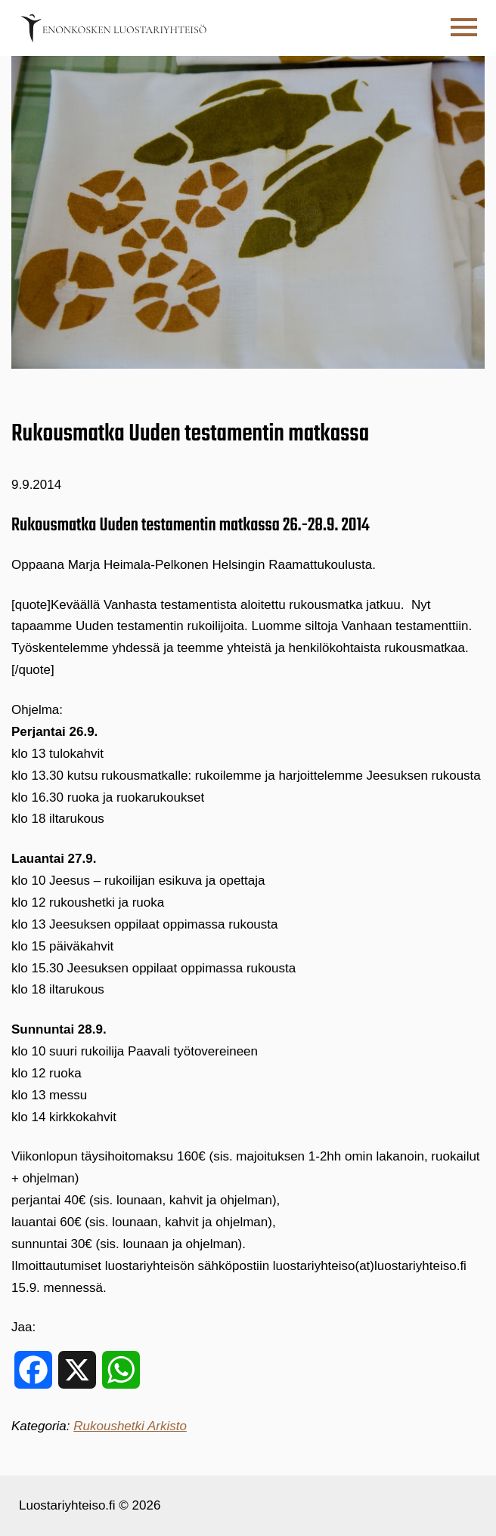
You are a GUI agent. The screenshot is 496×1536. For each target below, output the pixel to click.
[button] (464, 28)
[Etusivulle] (113, 28)
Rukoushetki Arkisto (130, 1426)
